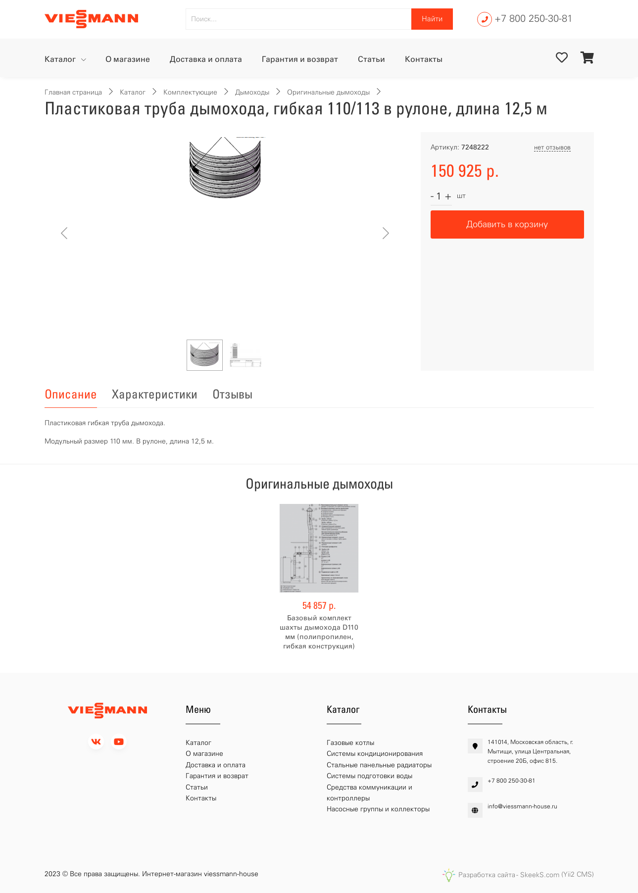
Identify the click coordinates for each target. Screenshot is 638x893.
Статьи (371, 59)
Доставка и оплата (206, 59)
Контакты (423, 59)
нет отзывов (552, 147)
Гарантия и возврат (300, 59)
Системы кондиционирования (375, 753)
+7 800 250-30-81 (533, 18)
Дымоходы (252, 92)
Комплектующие (190, 92)
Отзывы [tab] (232, 394)
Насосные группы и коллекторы (378, 809)
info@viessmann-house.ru (522, 806)
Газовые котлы (350, 743)
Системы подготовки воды (369, 776)
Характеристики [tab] (154, 394)
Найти (432, 18)
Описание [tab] (71, 394)
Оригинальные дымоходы (328, 92)
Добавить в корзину (507, 224)
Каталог (61, 59)
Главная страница (73, 92)
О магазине (127, 59)
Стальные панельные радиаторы (379, 765)
